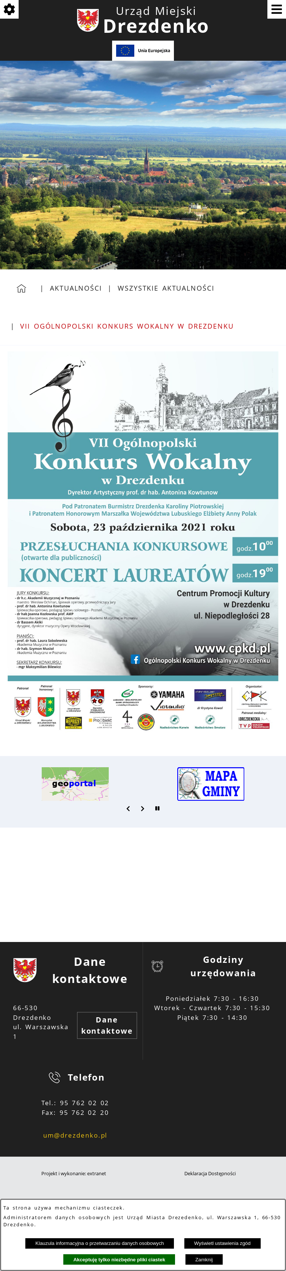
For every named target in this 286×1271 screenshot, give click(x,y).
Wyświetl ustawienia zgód (222, 1243)
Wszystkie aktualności (166, 288)
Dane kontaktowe (107, 1025)
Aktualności (76, 288)
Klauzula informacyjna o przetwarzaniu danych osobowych (99, 1243)
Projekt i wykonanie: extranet (73, 1173)
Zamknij (204, 1259)
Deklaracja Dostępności (210, 1173)
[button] (128, 808)
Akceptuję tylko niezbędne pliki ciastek (119, 1259)
